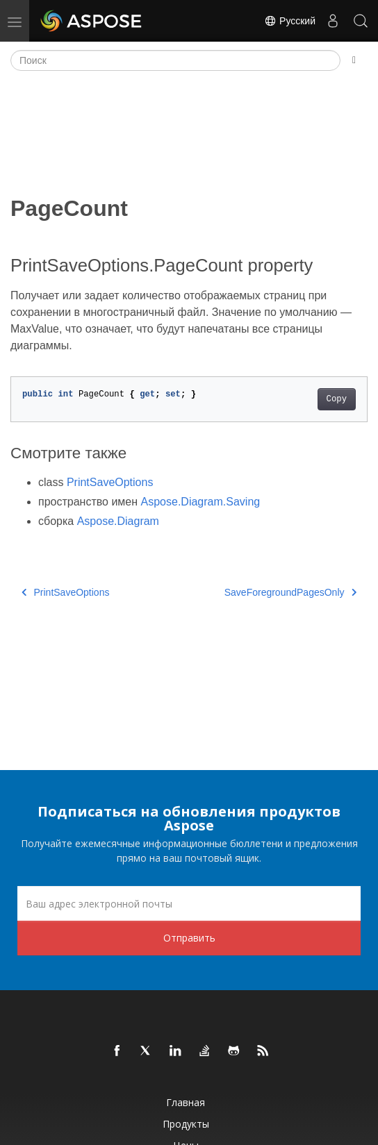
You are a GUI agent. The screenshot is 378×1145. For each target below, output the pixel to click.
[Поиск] (175, 60)
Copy (337, 399)
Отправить (189, 937)
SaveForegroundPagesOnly (290, 592)
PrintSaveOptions (110, 482)
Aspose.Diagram (118, 521)
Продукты (186, 1123)
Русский (289, 21)
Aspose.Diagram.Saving (201, 502)
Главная (185, 1102)
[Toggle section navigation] (354, 60)
